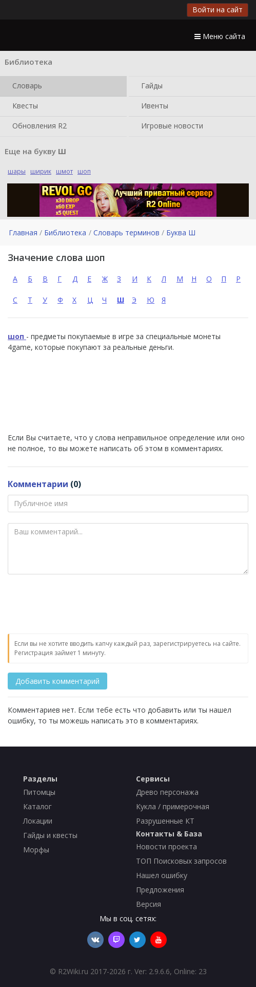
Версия (148, 904)
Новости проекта (166, 846)
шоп (84, 171)
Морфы (36, 849)
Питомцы (39, 792)
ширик (40, 171)
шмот (64, 171)
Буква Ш (180, 232)
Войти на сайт (217, 9)
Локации (37, 821)
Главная (23, 232)
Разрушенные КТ (165, 821)
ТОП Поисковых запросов (181, 861)
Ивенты (152, 106)
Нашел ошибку (161, 875)
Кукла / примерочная (172, 806)
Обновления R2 (37, 126)
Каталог (37, 806)
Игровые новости (170, 126)
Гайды (150, 86)
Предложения (160, 890)
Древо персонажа (167, 792)
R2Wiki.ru (73, 971)
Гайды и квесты (50, 835)
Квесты (23, 106)
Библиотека (65, 232)
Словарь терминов (126, 232)
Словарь (25, 86)
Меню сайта (219, 36)
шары (17, 171)
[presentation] (86, 605)
